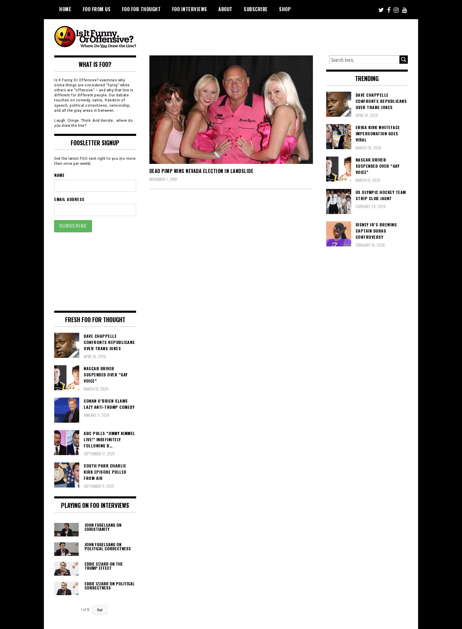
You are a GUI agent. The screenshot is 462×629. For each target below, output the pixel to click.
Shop (285, 9)
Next (100, 609)
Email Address (69, 199)
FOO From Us (97, 9)
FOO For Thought (141, 9)
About (225, 9)
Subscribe (256, 9)
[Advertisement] (297, 35)
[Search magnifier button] (404, 59)
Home (65, 9)
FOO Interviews (189, 9)
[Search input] (364, 60)
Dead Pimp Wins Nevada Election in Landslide (201, 170)
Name (59, 175)
